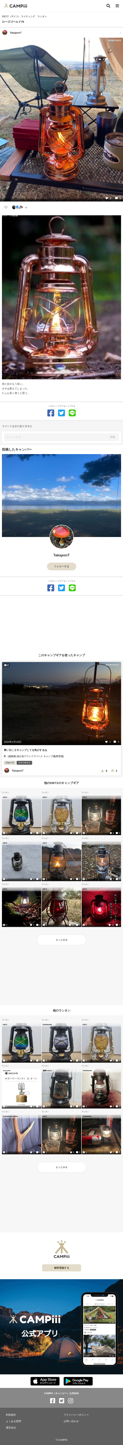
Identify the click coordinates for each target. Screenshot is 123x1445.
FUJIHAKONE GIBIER (10, 1116)
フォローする (61, 566)
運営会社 (11, 1427)
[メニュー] (117, 6)
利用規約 (11, 1414)
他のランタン (61, 1010)
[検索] (108, 6)
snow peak (6, 1070)
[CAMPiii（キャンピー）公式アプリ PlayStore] (78, 1381)
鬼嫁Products (47, 1070)
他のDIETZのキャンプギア (61, 783)
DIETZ (5, 797)
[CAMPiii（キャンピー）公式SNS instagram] (70, 1401)
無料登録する (61, 1267)
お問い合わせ (71, 1421)
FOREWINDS (87, 1116)
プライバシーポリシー (76, 1414)
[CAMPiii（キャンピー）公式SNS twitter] (61, 1401)
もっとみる (61, 939)
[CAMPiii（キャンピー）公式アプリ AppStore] (45, 1381)
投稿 (112, 436)
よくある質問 (13, 1421)
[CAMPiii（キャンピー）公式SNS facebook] (52, 1401)
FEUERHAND (47, 1024)
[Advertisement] (61, 623)
